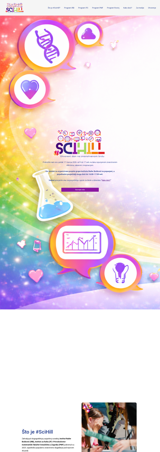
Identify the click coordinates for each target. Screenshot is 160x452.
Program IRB (71, 8)
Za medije (140, 8)
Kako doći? (128, 8)
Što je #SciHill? (56, 8)
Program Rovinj (114, 8)
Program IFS (85, 8)
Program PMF (98, 8)
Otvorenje (152, 8)
